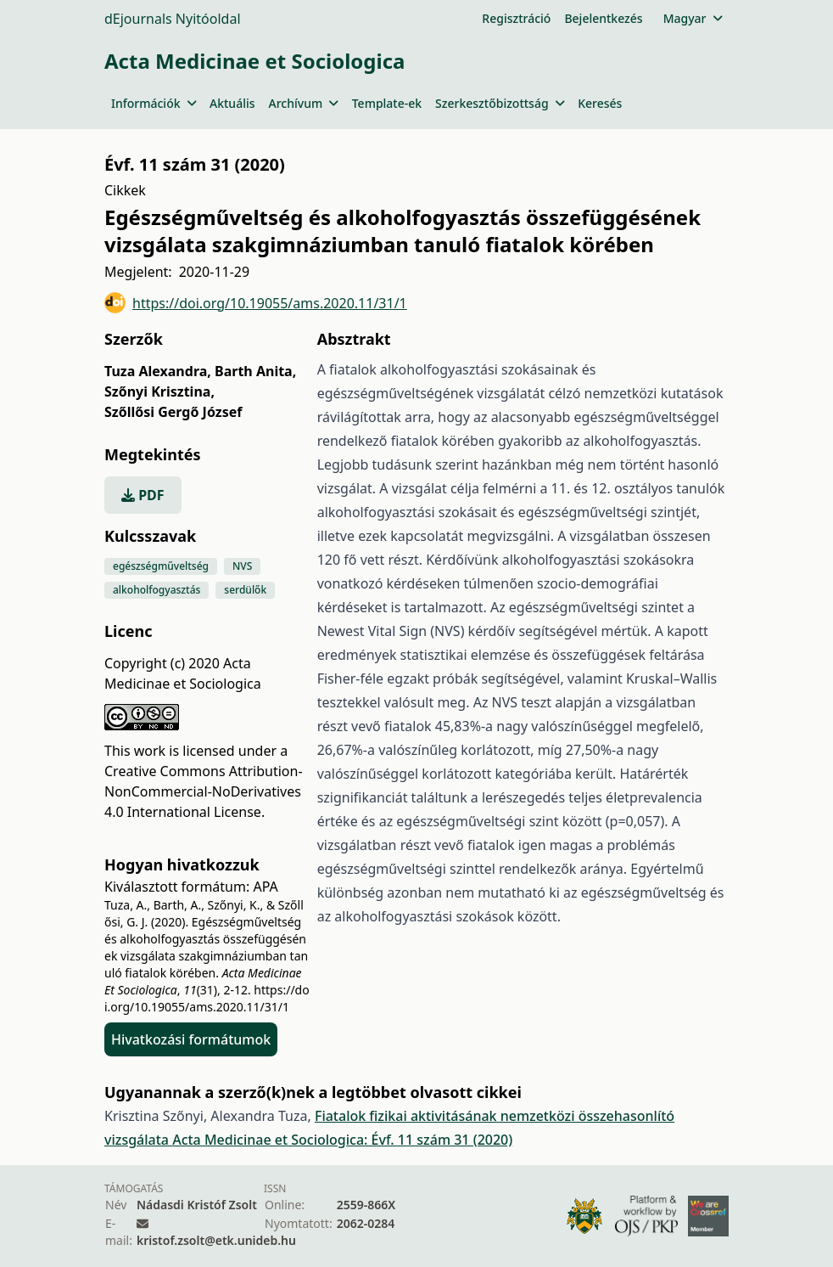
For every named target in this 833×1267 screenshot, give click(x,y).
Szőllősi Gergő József (173, 412)
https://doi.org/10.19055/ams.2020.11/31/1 (255, 302)
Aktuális (232, 103)
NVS (242, 566)
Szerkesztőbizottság (499, 103)
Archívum (303, 103)
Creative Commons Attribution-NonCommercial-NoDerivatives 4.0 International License (203, 791)
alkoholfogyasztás (156, 590)
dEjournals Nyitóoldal (172, 18)
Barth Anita (255, 371)
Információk (153, 103)
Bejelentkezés (603, 18)
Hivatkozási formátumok (191, 1039)
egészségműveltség (161, 566)
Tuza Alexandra (157, 371)
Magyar (692, 18)
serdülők (245, 590)
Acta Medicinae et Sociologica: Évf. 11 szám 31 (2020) (342, 1139)
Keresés (600, 103)
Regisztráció (516, 18)
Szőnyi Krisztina (159, 391)
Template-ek (387, 103)
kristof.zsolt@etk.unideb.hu (216, 1240)
